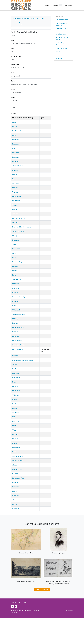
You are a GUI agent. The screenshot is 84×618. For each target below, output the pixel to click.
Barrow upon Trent (18, 478)
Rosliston (15, 323)
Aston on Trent (17, 469)
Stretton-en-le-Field (18, 314)
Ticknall (14, 244)
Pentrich (15, 386)
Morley (14, 399)
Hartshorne (15, 332)
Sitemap (13, 602)
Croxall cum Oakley (18, 345)
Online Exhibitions (61, 48)
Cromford (15, 187)
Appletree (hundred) (18, 218)
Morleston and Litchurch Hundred (23, 360)
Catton (14, 257)
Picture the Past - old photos (62, 38)
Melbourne (15, 288)
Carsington (15, 139)
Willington (15, 395)
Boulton (14, 504)
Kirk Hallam (16, 447)
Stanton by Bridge (18, 231)
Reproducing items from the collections (61, 33)
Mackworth (15, 495)
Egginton (15, 434)
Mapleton (15, 170)
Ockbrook (15, 473)
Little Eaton (15, 421)
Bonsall (14, 126)
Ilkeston (14, 404)
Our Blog (58, 52)
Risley (14, 417)
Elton (14, 135)
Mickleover (15, 508)
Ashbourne (15, 214)
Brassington (16, 144)
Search (55, 5)
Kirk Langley (16, 373)
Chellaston (15, 284)
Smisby (14, 235)
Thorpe (14, 205)
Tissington (15, 192)
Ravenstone (16, 249)
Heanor (14, 382)
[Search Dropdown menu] (60, 5)
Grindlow (15, 356)
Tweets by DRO (60, 58)
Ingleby (14, 305)
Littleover (15, 482)
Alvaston (15, 465)
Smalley (14, 364)
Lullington (15, 301)
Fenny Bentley (16, 196)
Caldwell (15, 266)
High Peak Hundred (18, 349)
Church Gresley (17, 340)
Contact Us (68, 5)
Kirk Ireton (15, 152)
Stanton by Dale (17, 460)
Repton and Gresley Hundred (21, 227)
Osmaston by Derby (18, 297)
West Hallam (16, 390)
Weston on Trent (17, 456)
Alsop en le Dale (17, 166)
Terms (25, 602)
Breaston (15, 439)
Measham (15, 240)
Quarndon (15, 487)
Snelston (15, 222)
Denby (14, 452)
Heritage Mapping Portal (61, 44)
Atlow (14, 122)
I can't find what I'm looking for (61, 24)
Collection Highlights (42, 589)
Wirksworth (15, 183)
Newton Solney (17, 262)
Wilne (14, 430)
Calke (14, 253)
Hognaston (15, 157)
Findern (14, 443)
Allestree (15, 500)
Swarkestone (16, 279)
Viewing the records (62, 19)
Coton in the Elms (18, 327)
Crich (14, 425)
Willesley (15, 318)
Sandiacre (15, 412)
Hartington (15, 161)
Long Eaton (16, 377)
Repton (14, 270)
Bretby (14, 275)
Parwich (14, 179)
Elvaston (15, 491)
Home (47, 5)
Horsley (14, 369)
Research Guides (61, 28)
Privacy (20, 602)
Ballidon (14, 209)
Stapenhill (15, 336)
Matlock (14, 148)
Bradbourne (16, 201)
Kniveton (15, 174)
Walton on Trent (17, 310)
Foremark (15, 292)
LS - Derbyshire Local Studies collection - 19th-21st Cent (28, 18)
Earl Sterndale (16, 131)
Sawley (14, 408)
